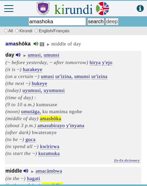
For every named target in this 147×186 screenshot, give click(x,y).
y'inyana (75, 125)
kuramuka (49, 153)
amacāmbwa (49, 171)
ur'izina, (64, 76)
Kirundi (24, 31)
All (8, 31)
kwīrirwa (49, 146)
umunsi (51, 55)
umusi (47, 76)
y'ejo (107, 62)
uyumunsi (54, 90)
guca (30, 139)
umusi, (35, 55)
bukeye (39, 83)
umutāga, (31, 111)
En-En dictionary (127, 160)
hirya (95, 62)
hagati (33, 178)
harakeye (32, 69)
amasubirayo (51, 125)
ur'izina (99, 76)
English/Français (52, 31)
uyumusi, (32, 90)
